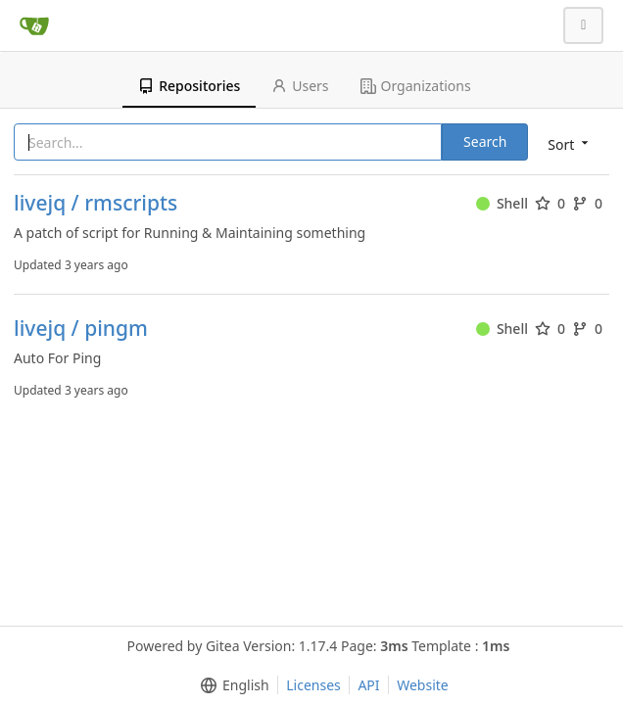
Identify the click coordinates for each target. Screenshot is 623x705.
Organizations (415, 85)
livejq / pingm (81, 328)
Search (484, 141)
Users (299, 85)
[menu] (569, 143)
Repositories (189, 85)
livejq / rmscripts (95, 203)
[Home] (34, 25)
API (368, 685)
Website (423, 685)
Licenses (313, 685)
